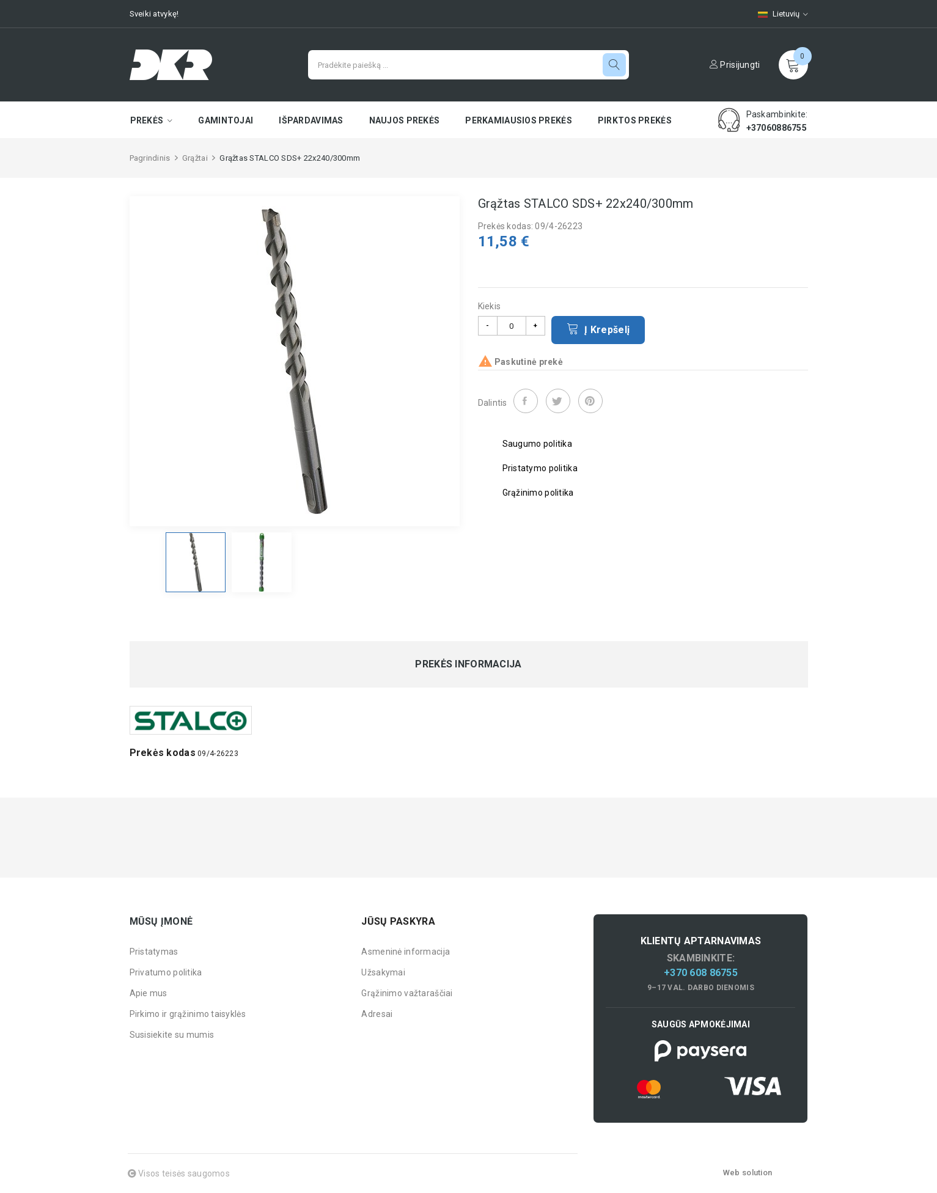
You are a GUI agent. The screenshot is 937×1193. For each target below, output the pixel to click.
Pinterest (590, 401)
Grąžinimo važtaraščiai (406, 993)
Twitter (558, 401)
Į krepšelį (598, 329)
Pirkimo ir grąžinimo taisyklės (188, 1014)
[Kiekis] (511, 326)
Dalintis (525, 401)
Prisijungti (735, 65)
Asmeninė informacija (405, 951)
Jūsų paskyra (398, 921)
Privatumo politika (166, 972)
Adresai (376, 1014)
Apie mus (148, 993)
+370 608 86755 (701, 972)
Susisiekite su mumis (172, 1035)
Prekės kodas (163, 752)
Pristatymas (154, 951)
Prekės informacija (468, 664)
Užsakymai (383, 972)
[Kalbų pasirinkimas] (777, 13)
